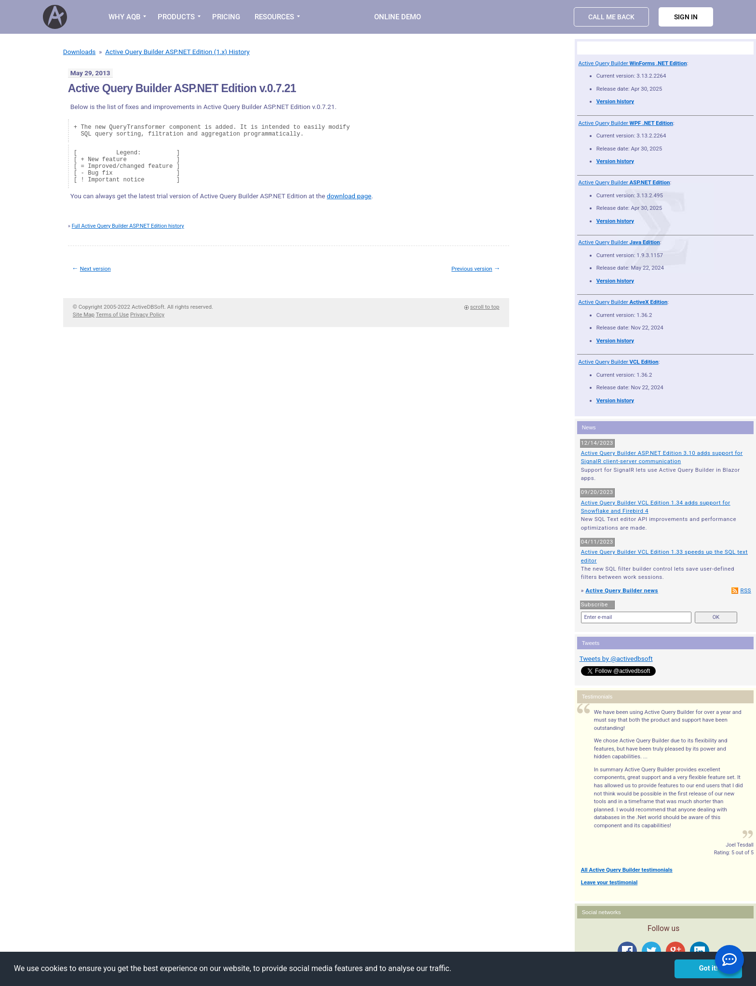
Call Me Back (611, 17)
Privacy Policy (147, 314)
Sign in (686, 17)
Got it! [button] (708, 968)
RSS (745, 590)
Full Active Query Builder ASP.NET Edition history (128, 226)
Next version (95, 268)
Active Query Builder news (621, 590)
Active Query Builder (633, 63)
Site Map (83, 314)
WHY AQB (124, 17)
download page (349, 196)
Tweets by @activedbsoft (616, 658)
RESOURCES (274, 17)
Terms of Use (112, 314)
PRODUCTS (176, 17)
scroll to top (485, 306)
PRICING (226, 17)
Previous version (471, 268)
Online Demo (397, 17)
